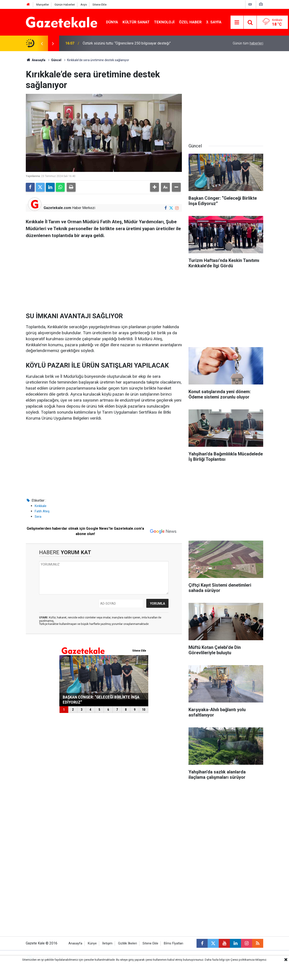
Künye (92, 943)
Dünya (112, 22)
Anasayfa (35, 60)
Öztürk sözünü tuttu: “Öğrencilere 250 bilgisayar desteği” (127, 43)
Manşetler (42, 4)
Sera (38, 517)
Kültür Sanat (136, 22)
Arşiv (83, 4)
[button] (154, 187)
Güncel (56, 60)
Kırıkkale (40, 506)
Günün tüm (248, 43)
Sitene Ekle (99, 4)
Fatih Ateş (42, 511)
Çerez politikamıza (243, 959)
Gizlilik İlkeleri (127, 943)
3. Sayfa (213, 22)
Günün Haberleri (64, 4)
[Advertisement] (104, 274)
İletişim (107, 943)
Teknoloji (164, 22)
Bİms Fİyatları (173, 943)
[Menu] (237, 22)
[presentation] (41, 43)
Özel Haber (190, 22)
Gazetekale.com (57, 208)
